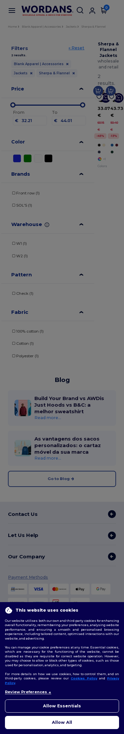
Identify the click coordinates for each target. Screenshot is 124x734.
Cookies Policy (84, 678)
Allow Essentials (62, 705)
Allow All (62, 722)
